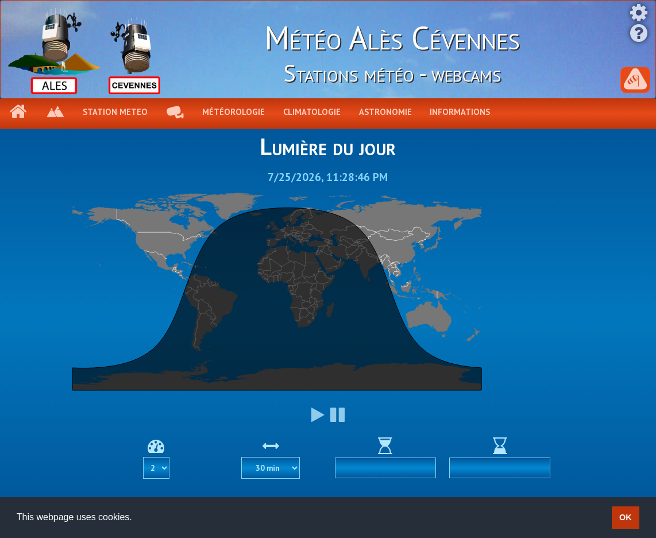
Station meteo (115, 111)
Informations (460, 111)
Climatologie (312, 111)
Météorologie (233, 111)
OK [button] (625, 517)
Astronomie (385, 111)
